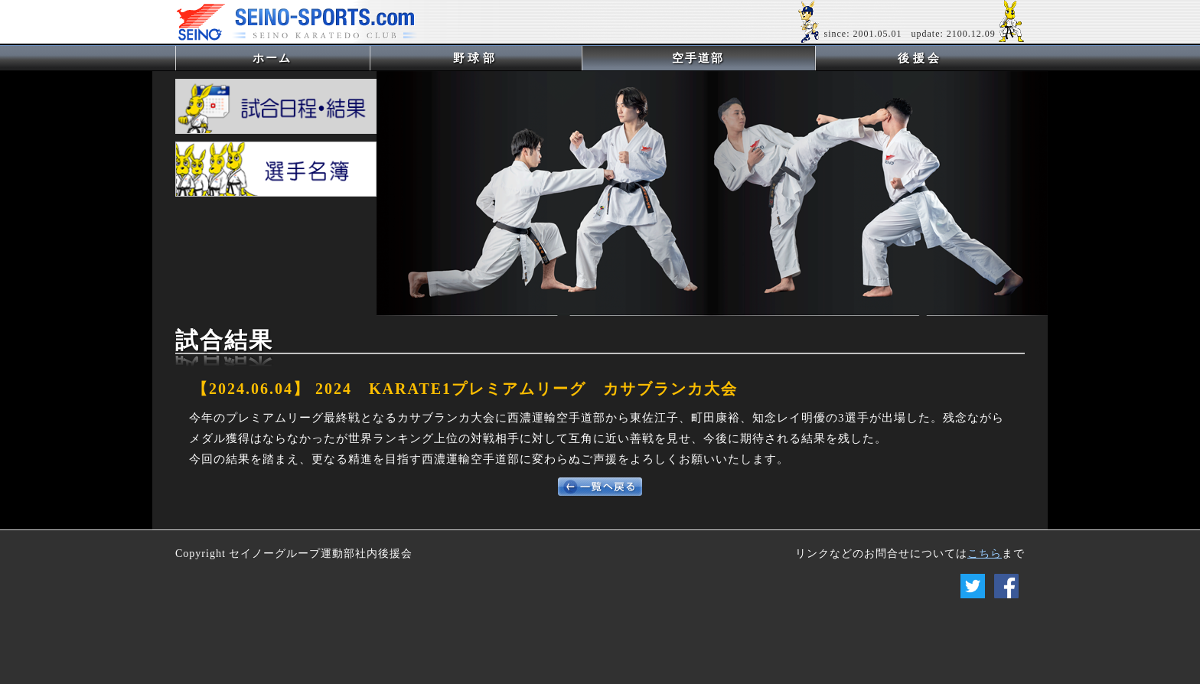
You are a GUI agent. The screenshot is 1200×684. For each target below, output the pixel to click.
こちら (984, 553)
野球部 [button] (475, 58)
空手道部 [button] (698, 58)
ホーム (297, 58)
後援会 (920, 58)
